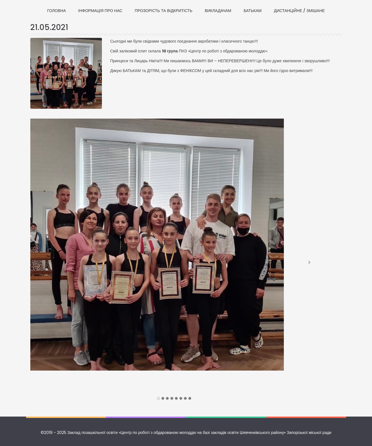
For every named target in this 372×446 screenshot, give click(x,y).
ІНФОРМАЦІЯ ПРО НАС (100, 10)
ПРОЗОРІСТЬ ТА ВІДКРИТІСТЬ (163, 10)
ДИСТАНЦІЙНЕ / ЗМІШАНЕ (299, 10)
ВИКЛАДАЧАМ (218, 10)
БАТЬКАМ (253, 10)
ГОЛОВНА (56, 10)
